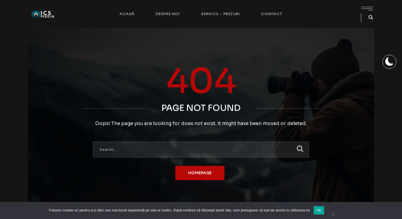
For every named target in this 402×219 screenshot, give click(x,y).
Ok (318, 210)
